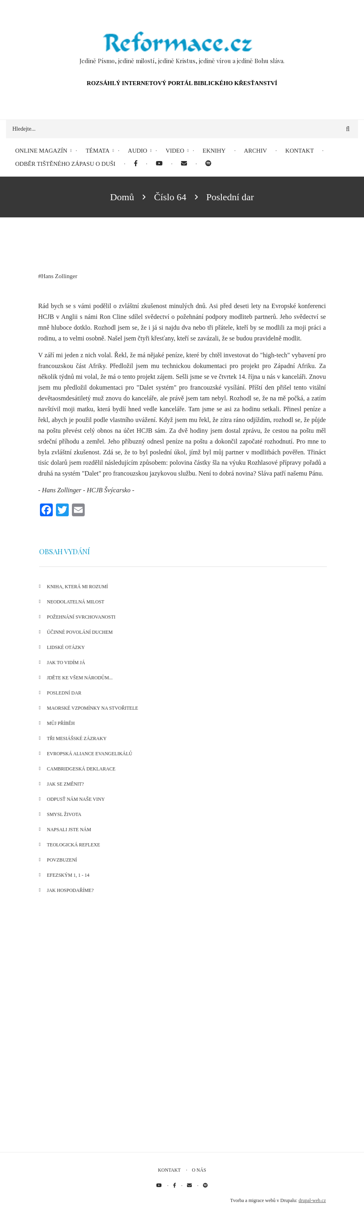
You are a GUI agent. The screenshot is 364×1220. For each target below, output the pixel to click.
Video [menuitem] (174, 150)
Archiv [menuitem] (255, 150)
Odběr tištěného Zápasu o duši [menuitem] (65, 164)
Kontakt (169, 1170)
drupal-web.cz (312, 1200)
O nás (199, 1170)
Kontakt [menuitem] (299, 150)
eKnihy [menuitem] (214, 150)
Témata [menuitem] (97, 150)
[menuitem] (136, 164)
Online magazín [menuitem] (41, 150)
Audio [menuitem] (137, 150)
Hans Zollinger (59, 276)
